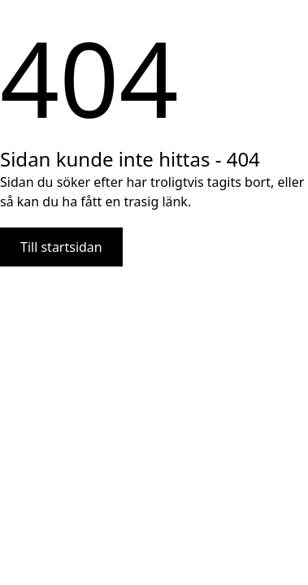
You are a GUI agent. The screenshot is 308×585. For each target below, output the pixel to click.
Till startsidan (61, 247)
